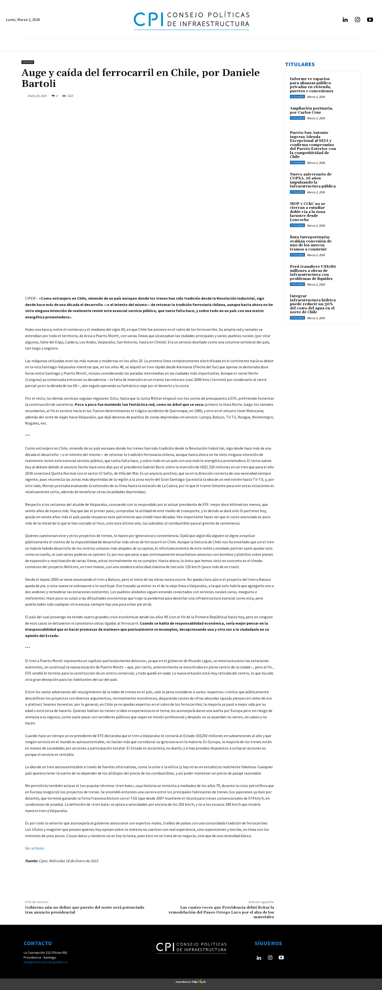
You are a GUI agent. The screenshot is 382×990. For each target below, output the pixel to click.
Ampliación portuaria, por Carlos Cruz (311, 110)
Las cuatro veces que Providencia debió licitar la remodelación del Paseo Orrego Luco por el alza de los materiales (221, 912)
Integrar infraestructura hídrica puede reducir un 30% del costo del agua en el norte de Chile (313, 304)
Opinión (27, 62)
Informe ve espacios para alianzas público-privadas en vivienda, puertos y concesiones (311, 85)
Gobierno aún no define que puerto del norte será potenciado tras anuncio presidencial (84, 910)
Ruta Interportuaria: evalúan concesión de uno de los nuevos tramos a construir (311, 243)
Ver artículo (34, 848)
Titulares (297, 96)
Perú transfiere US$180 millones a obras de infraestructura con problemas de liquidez (313, 272)
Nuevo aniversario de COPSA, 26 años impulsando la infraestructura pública (313, 180)
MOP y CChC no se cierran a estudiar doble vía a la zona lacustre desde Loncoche (307, 212)
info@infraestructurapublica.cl (46, 962)
